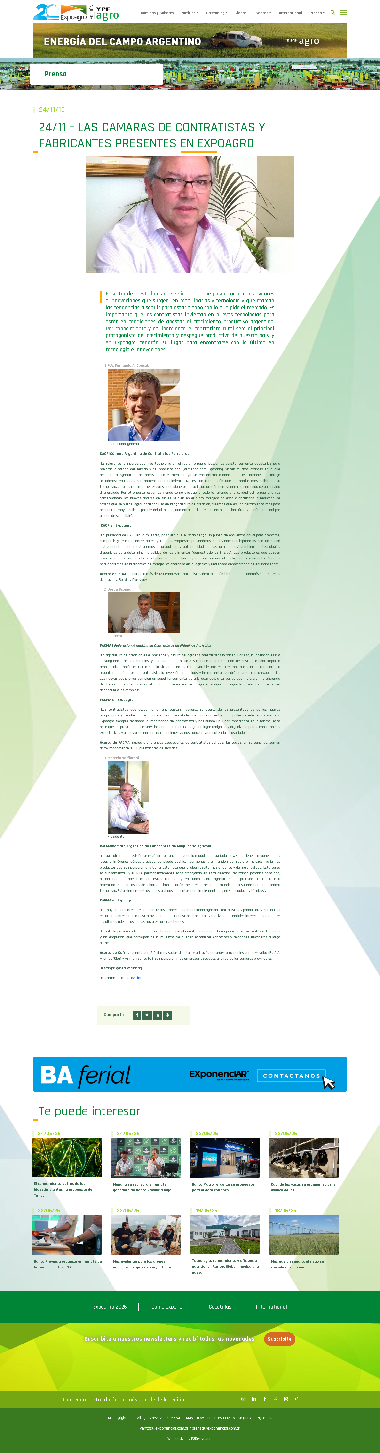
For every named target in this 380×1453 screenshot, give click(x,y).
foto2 (130, 977)
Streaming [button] (215, 13)
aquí (141, 968)
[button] (137, 1015)
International (290, 13)
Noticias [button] (189, 13)
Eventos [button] (261, 13)
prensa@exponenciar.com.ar (216, 1428)
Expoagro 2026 (110, 1307)
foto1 (120, 977)
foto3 (141, 977)
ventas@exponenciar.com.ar (165, 1428)
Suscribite (280, 1339)
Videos (241, 13)
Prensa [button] (316, 13)
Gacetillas (220, 1307)
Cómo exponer (167, 1307)
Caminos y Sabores (157, 13)
